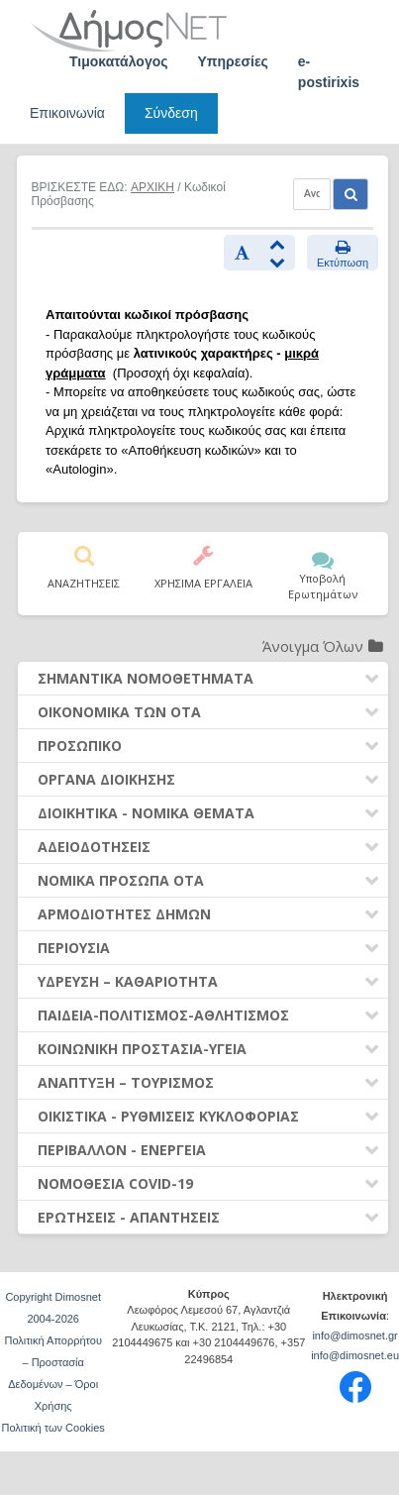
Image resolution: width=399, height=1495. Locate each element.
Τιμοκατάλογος (118, 61)
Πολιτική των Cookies (53, 1428)
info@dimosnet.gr (354, 1335)
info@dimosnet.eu (355, 1355)
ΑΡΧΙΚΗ (152, 187)
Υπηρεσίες (233, 61)
